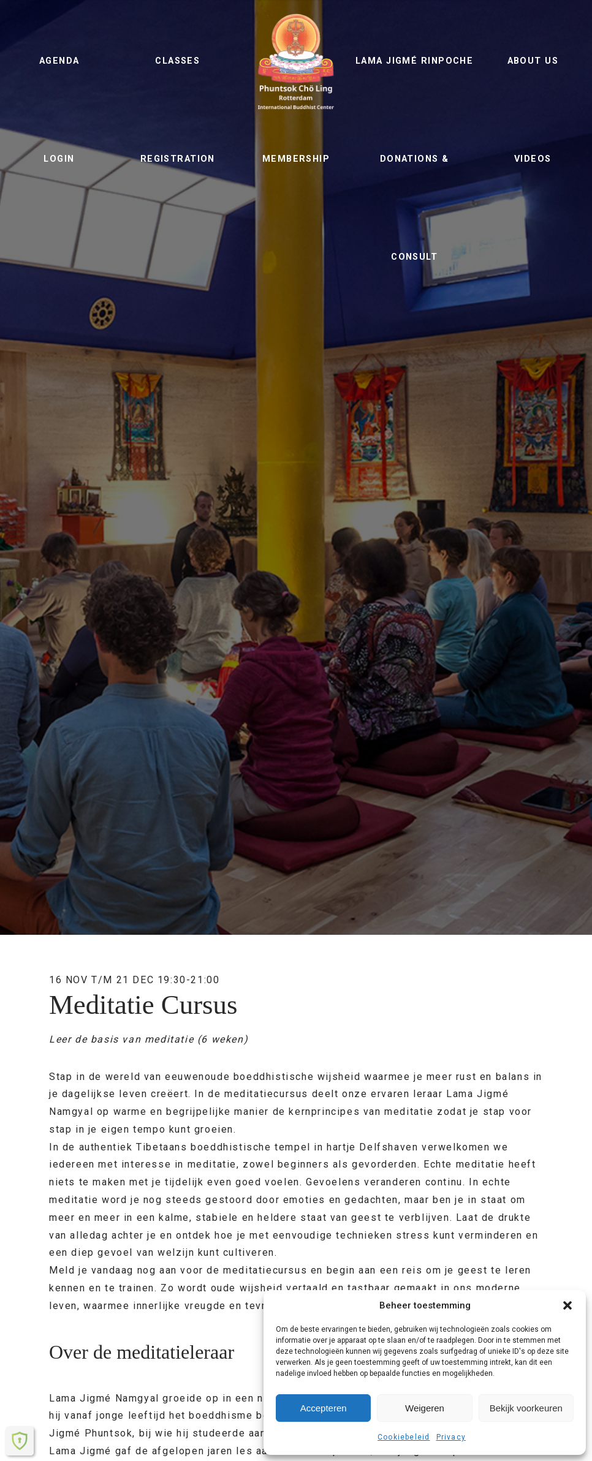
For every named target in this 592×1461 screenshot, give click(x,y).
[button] (567, 1305)
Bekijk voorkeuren (526, 1408)
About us (533, 61)
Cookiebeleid (404, 1437)
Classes (177, 61)
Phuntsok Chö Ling (296, 61)
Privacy (451, 1437)
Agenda (59, 61)
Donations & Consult (414, 208)
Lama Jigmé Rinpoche (414, 61)
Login (59, 159)
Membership (296, 159)
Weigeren (424, 1408)
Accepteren (323, 1408)
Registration (177, 159)
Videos (533, 159)
